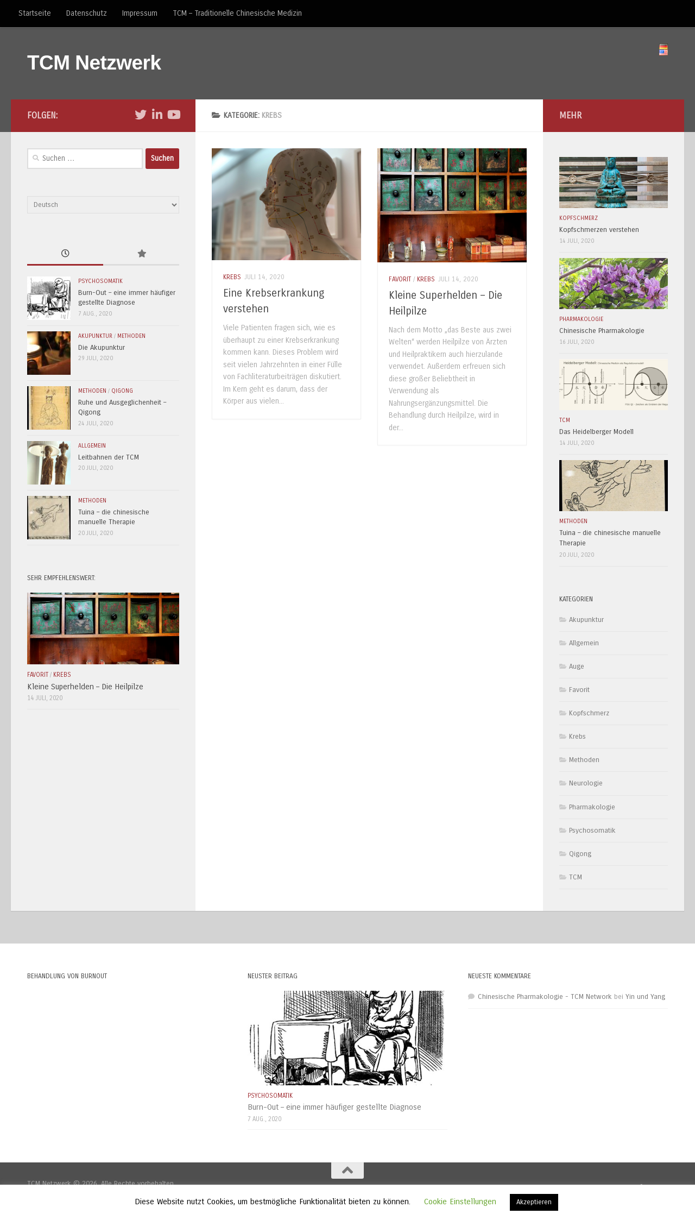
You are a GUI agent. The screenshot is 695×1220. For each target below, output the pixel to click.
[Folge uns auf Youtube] (173, 115)
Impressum (139, 13)
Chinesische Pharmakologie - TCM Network (545, 996)
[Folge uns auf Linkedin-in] (157, 115)
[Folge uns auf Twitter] (141, 115)
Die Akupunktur (101, 347)
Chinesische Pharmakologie (602, 330)
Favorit (400, 279)
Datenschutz (86, 13)
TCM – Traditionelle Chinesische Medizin (237, 13)
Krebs (232, 277)
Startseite (34, 13)
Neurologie (586, 783)
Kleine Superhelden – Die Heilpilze (85, 686)
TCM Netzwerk (94, 63)
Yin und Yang (645, 996)
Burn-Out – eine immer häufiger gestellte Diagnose (334, 1107)
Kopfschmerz (578, 218)
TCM (564, 420)
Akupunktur (95, 335)
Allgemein (92, 445)
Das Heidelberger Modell (596, 431)
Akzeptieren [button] (534, 1202)
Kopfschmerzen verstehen (599, 229)
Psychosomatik (100, 281)
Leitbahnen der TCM (108, 457)
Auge (576, 666)
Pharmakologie (581, 319)
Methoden (131, 335)
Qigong (122, 390)
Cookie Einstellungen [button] (460, 1201)
